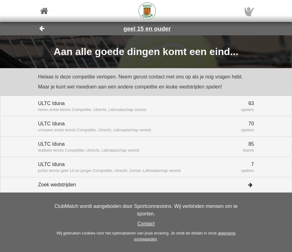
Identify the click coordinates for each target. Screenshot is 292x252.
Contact (146, 223)
